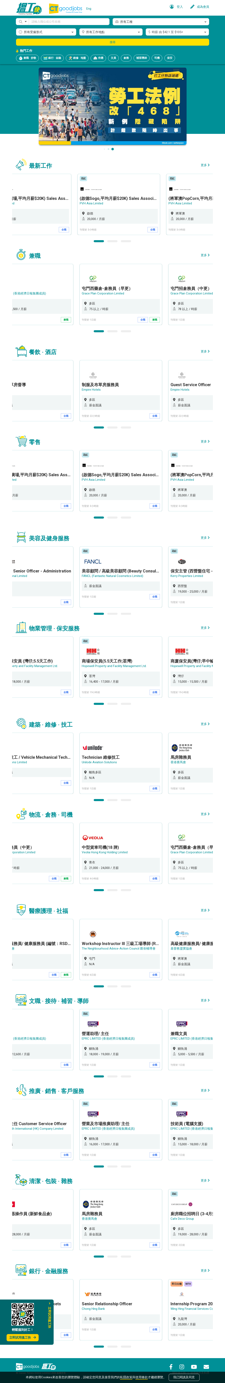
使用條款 (141, 1377)
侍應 (98, 58)
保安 (169, 57)
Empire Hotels (92, 390)
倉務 (126, 57)
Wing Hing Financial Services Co (192, 1309)
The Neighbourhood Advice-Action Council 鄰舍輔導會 (119, 948)
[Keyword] (69, 21)
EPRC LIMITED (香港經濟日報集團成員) (109, 1038)
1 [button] (99, 241)
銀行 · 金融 (52, 58)
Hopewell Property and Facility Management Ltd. (115, 666)
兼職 (66, 319)
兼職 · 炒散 (27, 58)
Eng (88, 8)
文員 (113, 57)
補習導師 (141, 57)
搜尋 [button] (112, 42)
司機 (157, 57)
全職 (66, 229)
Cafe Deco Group (183, 1219)
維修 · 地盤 (77, 58)
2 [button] (112, 241)
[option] (121, 204)
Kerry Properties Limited (187, 576)
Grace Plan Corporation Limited (104, 293)
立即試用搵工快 (22, 1337)
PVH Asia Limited (94, 203)
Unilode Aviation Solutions (100, 762)
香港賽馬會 (179, 762)
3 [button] (126, 241)
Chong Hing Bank (94, 1309)
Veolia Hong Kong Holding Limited (105, 852)
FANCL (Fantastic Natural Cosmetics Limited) (113, 576)
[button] (22, 21)
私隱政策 (126, 1377)
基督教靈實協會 (182, 948)
